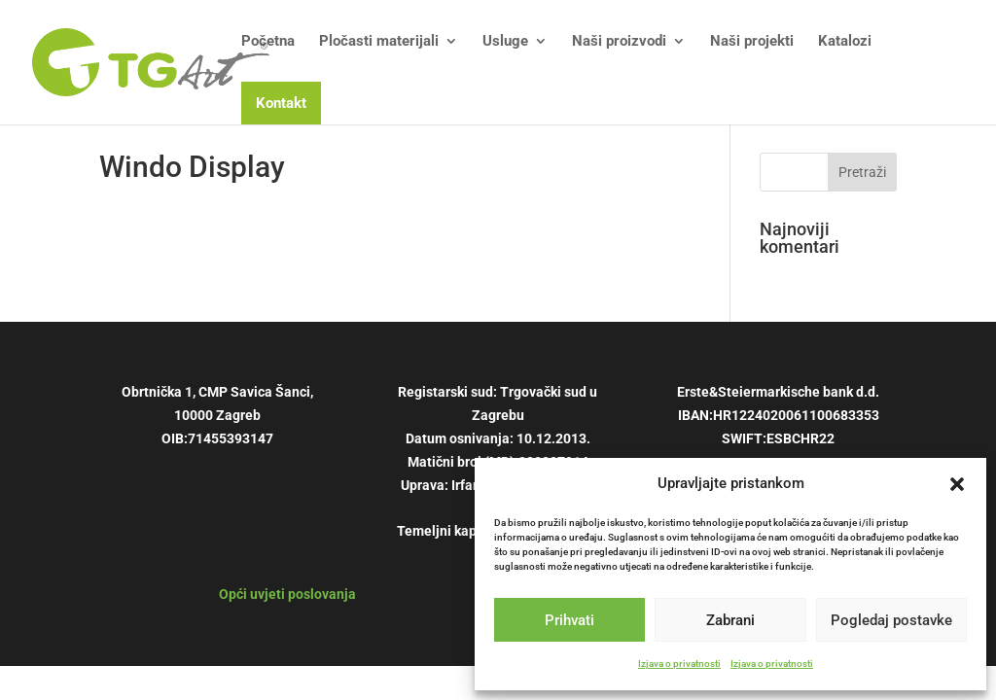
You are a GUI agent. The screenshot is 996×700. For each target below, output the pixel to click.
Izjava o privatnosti (679, 663)
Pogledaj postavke (891, 620)
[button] (957, 484)
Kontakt (281, 103)
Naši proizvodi (619, 42)
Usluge (505, 42)
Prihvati (569, 620)
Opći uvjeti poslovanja (287, 594)
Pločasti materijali (379, 42)
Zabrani (730, 620)
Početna (268, 42)
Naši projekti (752, 42)
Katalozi (845, 42)
